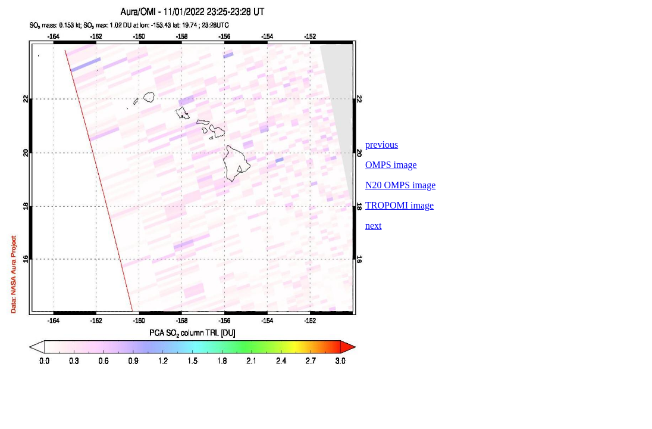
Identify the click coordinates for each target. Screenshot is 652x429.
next (373, 225)
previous (381, 144)
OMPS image (391, 165)
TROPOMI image (399, 205)
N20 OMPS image (400, 185)
